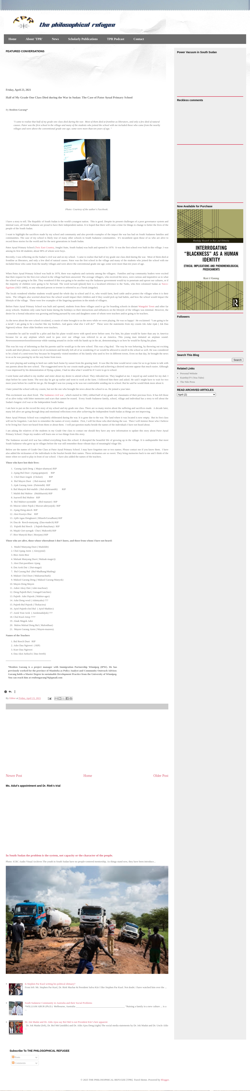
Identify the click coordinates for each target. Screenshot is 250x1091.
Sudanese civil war (54, 395)
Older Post (160, 776)
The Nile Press (187, 381)
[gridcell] (87, 672)
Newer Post (14, 776)
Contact (139, 39)
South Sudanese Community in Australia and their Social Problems (58, 1002)
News (55, 39)
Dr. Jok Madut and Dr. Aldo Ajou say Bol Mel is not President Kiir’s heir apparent (66, 1022)
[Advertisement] (87, 741)
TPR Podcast (115, 39)
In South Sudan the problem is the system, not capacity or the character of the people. (59, 855)
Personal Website (188, 373)
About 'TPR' (34, 39)
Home (12, 39)
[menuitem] (5, 691)
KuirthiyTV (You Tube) (192, 377)
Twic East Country (44, 247)
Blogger (165, 1079)
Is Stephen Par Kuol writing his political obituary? (50, 983)
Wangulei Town (146, 306)
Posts (16, 1057)
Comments (19, 1063)
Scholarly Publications (83, 39)
